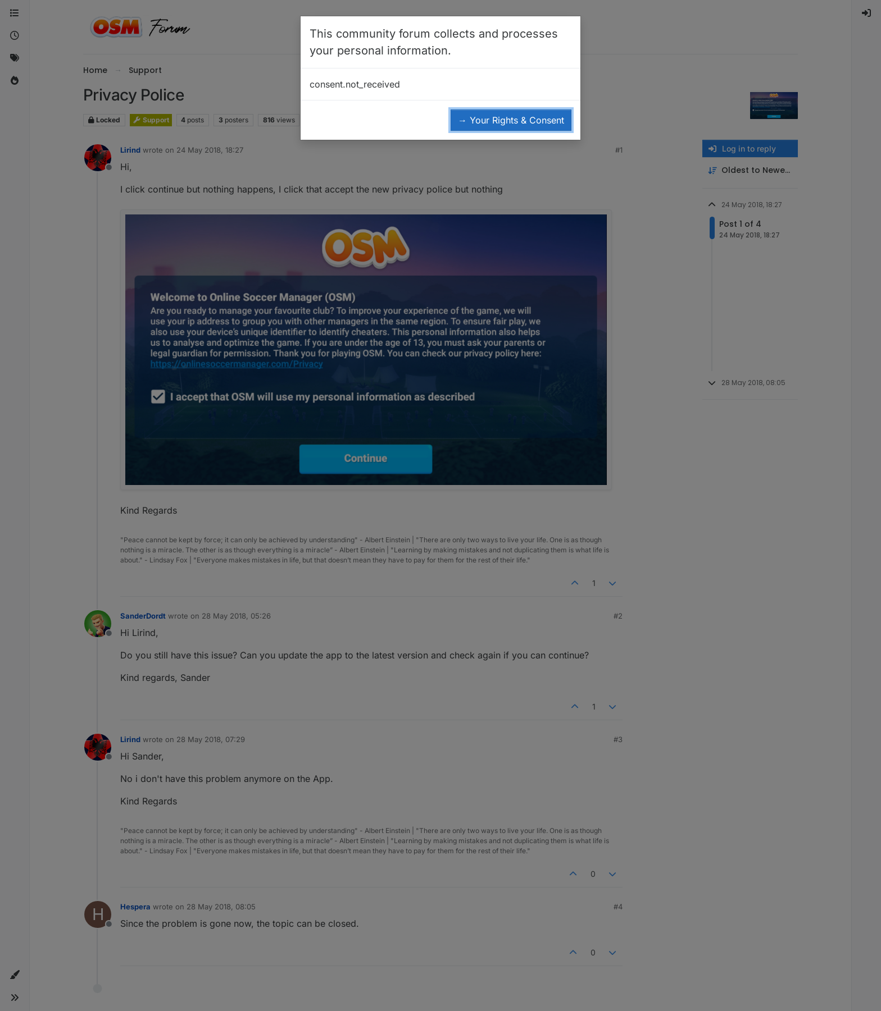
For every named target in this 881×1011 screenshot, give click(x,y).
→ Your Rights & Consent (511, 120)
